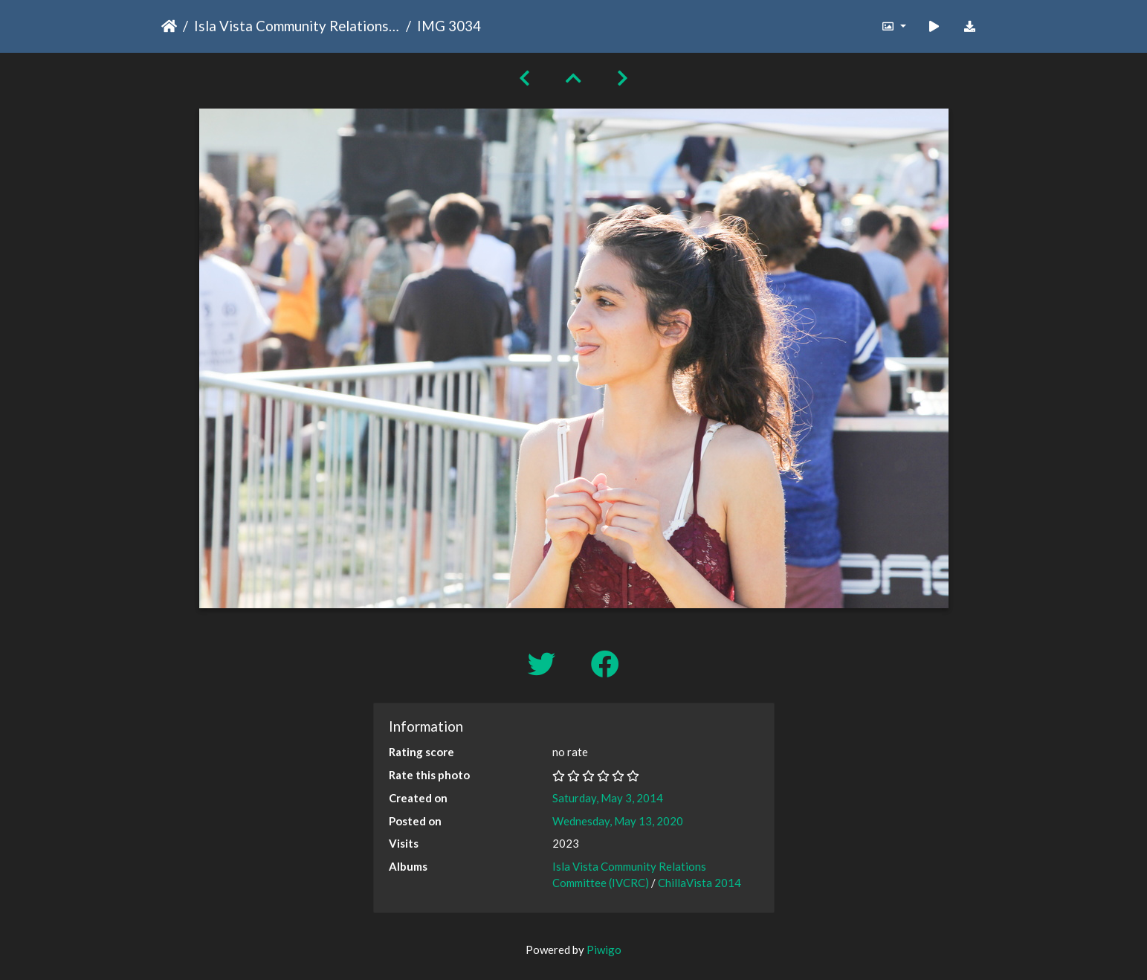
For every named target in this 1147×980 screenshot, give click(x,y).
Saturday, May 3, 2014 (607, 798)
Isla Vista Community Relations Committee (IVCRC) (297, 25)
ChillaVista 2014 (699, 882)
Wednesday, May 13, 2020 (617, 821)
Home (169, 26)
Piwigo (604, 949)
